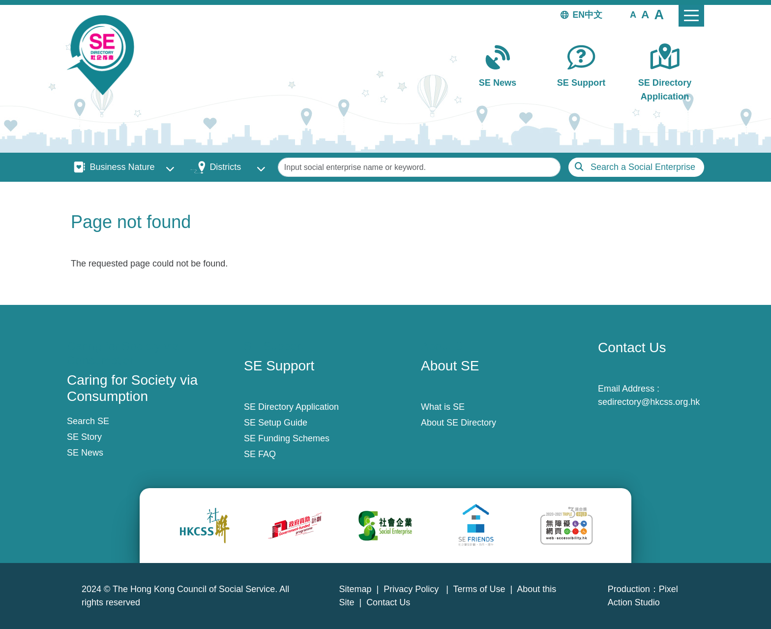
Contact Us (388, 602)
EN (579, 15)
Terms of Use (479, 589)
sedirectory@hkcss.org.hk (649, 402)
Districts (225, 167)
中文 (593, 15)
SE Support (581, 83)
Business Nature (121, 167)
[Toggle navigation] (691, 16)
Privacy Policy (412, 589)
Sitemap (355, 589)
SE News (497, 83)
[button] (633, 14)
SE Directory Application (665, 89)
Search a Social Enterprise (643, 167)
